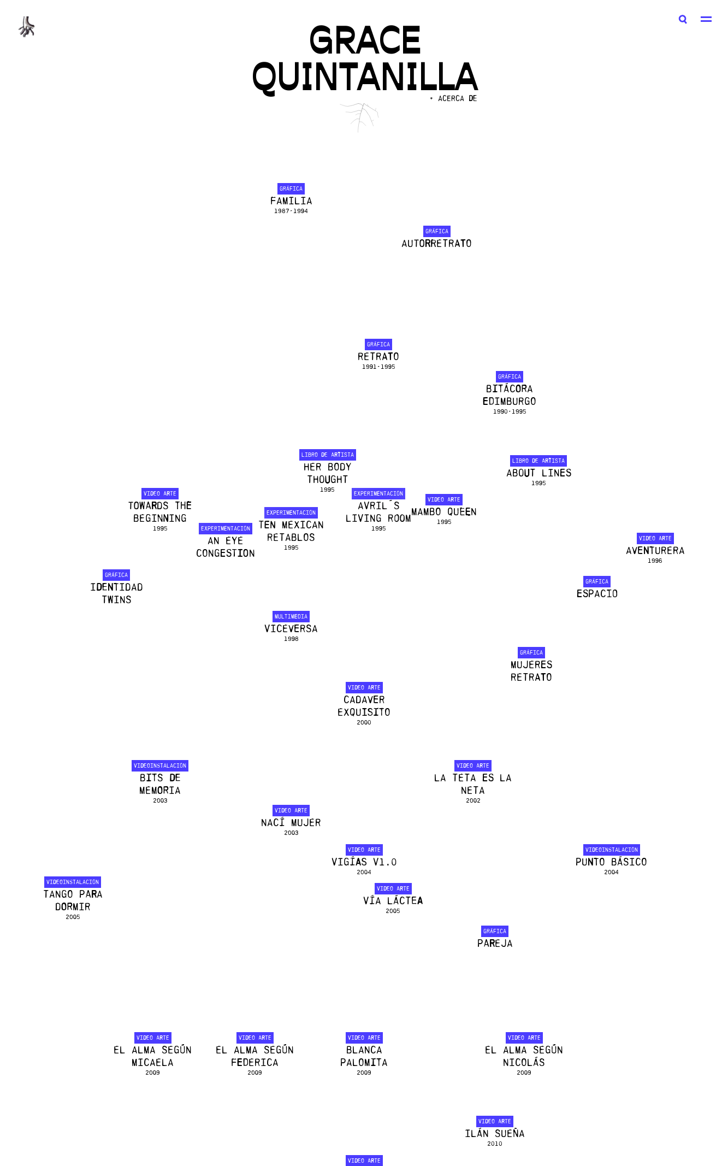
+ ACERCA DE (453, 98)
